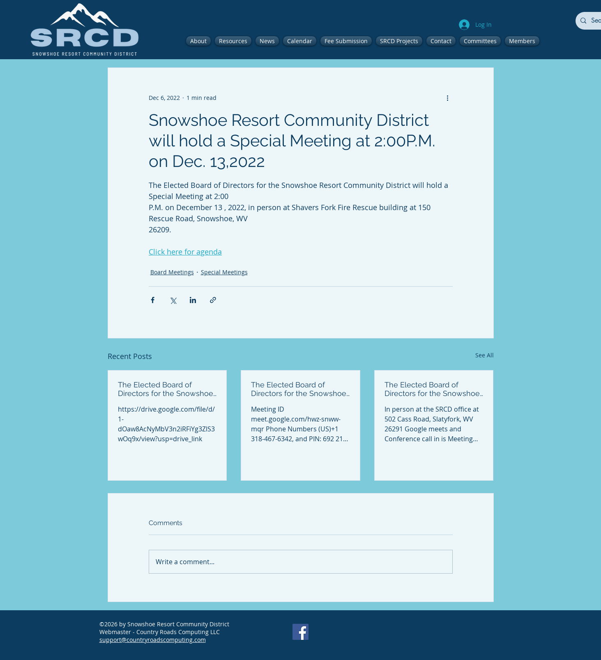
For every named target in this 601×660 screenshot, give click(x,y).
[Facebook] (300, 632)
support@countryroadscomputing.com (152, 640)
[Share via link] (213, 300)
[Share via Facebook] (153, 300)
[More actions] (448, 97)
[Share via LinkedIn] (193, 300)
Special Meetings (224, 272)
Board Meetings (172, 272)
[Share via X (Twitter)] (173, 300)
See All (484, 355)
